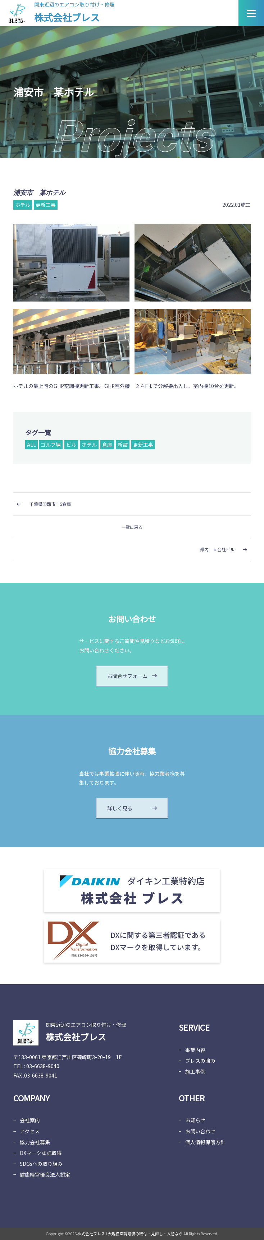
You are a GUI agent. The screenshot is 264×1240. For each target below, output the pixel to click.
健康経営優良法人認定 (45, 1174)
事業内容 (195, 1049)
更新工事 (143, 444)
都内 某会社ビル (217, 549)
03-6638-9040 (42, 1066)
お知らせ (195, 1120)
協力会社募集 (35, 1142)
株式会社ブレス (67, 17)
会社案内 (30, 1120)
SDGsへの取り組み (41, 1163)
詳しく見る (132, 808)
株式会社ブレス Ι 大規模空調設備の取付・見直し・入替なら (130, 1233)
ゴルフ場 (51, 444)
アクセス (30, 1131)
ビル (71, 444)
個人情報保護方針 (205, 1142)
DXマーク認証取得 (41, 1152)
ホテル (89, 444)
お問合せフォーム (132, 676)
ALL (31, 444)
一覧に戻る (132, 527)
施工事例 (195, 1071)
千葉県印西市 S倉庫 (50, 504)
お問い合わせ (200, 1131)
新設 (123, 444)
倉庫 (107, 444)
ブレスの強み (200, 1060)
